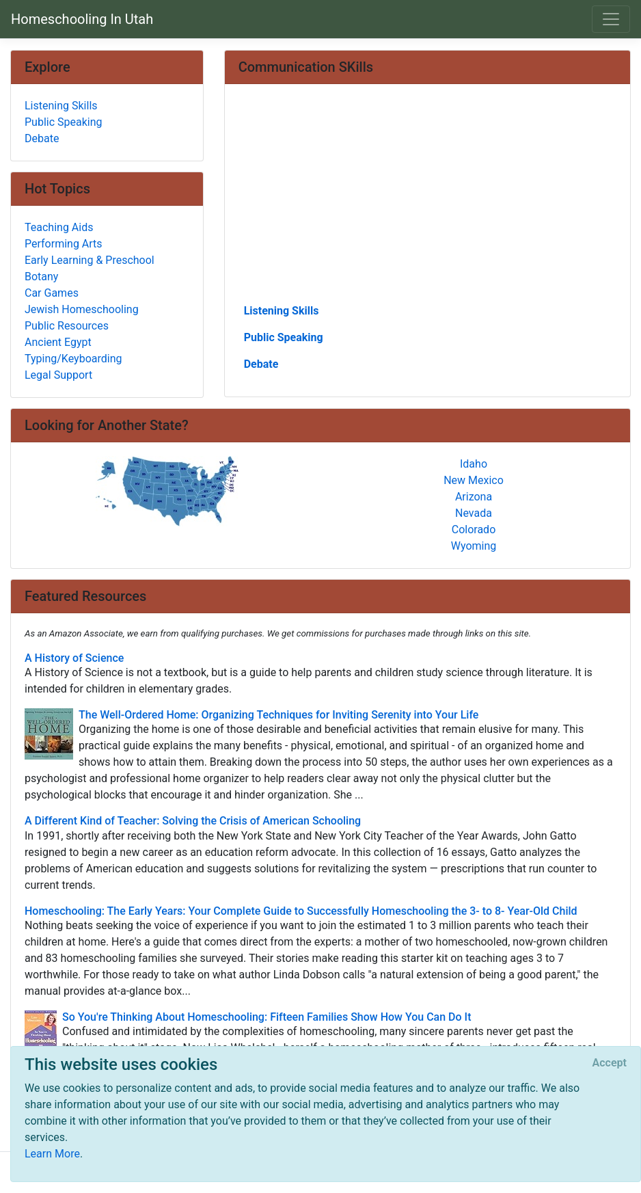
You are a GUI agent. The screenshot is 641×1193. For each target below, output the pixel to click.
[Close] (609, 1063)
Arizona (473, 496)
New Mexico (474, 480)
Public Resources (67, 325)
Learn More (52, 1153)
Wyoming (474, 545)
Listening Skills (281, 310)
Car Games (52, 292)
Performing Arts (64, 243)
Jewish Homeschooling (82, 309)
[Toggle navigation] (611, 19)
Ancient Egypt (58, 342)
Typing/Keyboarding (73, 358)
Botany (41, 276)
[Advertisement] (427, 199)
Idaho (473, 463)
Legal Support (58, 374)
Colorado (474, 529)
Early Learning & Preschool (89, 260)
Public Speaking (283, 337)
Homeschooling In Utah (82, 19)
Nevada (473, 513)
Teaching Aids (59, 227)
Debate (261, 364)
